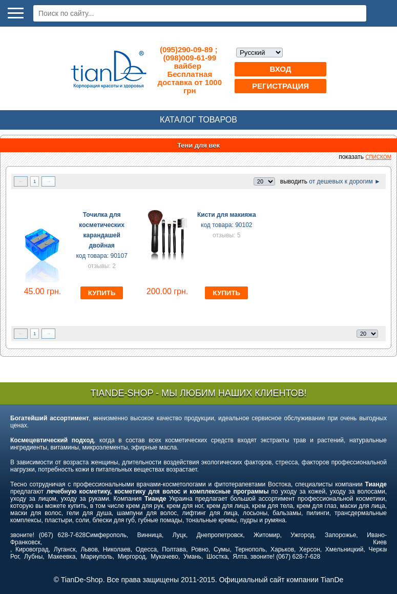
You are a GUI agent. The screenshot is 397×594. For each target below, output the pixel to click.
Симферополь (106, 535)
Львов (88, 549)
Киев (380, 542)
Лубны (33, 556)
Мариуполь (97, 556)
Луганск (65, 549)
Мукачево (164, 556)
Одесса (146, 549)
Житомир (267, 535)
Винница (149, 535)
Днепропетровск (220, 535)
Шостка (216, 556)
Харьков (282, 549)
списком (378, 157)
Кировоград (32, 549)
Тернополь (250, 549)
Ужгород (302, 535)
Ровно (199, 549)
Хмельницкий (344, 549)
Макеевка (61, 556)
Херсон (309, 549)
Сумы (221, 549)
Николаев (117, 549)
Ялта (240, 556)
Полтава (174, 549)
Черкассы (382, 549)
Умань (192, 556)
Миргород (131, 556)
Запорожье (340, 535)
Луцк (179, 535)
